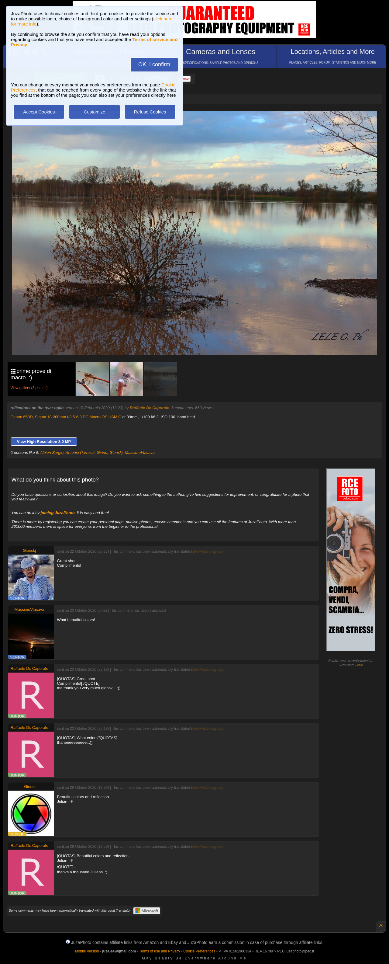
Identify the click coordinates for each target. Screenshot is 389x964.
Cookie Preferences (199, 951)
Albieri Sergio (52, 452)
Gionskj (115, 452)
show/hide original (207, 551)
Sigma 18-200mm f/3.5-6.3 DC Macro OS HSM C (78, 417)
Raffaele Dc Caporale (149, 407)
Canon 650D (22, 417)
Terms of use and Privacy (159, 951)
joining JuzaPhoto (58, 512)
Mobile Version (87, 951)
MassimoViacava (140, 452)
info (359, 665)
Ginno (102, 452)
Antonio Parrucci (80, 452)
